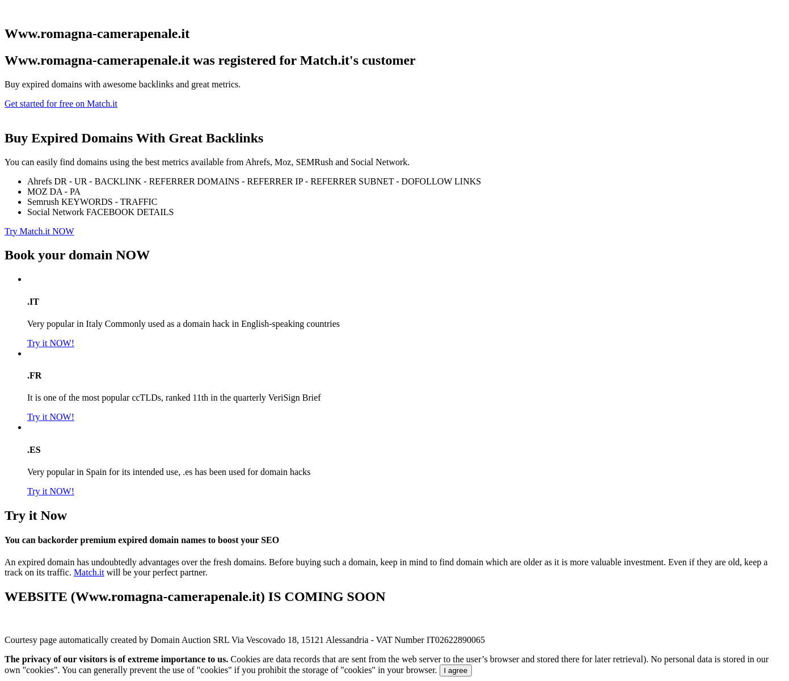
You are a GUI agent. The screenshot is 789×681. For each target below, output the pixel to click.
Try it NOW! (50, 343)
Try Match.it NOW (39, 231)
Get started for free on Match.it (61, 103)
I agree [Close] (456, 670)
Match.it (89, 572)
